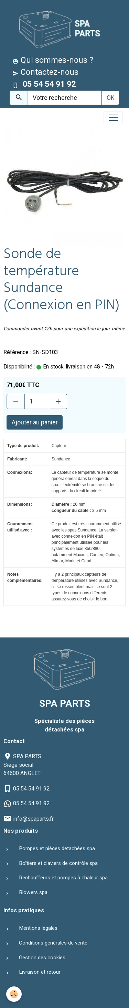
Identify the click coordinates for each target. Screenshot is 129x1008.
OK (111, 97)
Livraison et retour (40, 972)
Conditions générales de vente (53, 943)
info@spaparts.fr (33, 819)
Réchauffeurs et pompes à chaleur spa (63, 878)
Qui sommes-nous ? (52, 60)
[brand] (56, 28)
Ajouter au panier (35, 422)
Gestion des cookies (42, 957)
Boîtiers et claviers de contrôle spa (58, 863)
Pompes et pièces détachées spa (57, 848)
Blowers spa (33, 892)
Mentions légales (38, 928)
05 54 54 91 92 (31, 788)
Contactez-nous (45, 72)
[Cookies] (14, 994)
